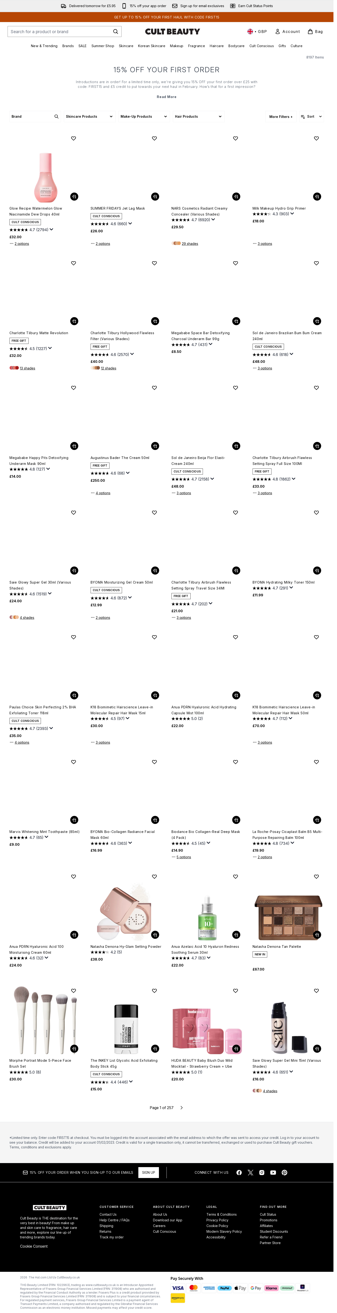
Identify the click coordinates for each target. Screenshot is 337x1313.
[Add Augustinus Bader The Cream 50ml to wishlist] (154, 387)
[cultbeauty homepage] (172, 31)
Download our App (167, 1220)
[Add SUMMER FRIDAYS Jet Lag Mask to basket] (155, 197)
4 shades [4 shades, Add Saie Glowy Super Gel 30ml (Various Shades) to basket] (27, 618)
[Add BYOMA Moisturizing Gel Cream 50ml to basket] (155, 571)
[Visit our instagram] (261, 1172)
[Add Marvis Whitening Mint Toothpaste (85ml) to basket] (74, 820)
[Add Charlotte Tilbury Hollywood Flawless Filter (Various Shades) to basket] (155, 321)
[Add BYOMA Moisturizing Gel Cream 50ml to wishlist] (154, 512)
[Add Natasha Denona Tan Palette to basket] (317, 935)
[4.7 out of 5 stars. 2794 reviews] (28, 230)
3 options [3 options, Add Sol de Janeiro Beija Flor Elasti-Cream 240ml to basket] (181, 493)
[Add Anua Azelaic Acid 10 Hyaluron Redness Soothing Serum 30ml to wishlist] (235, 876)
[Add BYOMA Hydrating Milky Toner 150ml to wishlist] (316, 512)
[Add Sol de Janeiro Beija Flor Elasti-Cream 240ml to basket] (236, 446)
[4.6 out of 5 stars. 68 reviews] (108, 473)
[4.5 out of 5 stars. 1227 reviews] (28, 348)
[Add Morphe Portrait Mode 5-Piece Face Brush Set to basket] (74, 1049)
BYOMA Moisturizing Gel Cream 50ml (122, 582)
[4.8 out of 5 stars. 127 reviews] (27, 469)
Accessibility (216, 1237)
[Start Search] (115, 31)
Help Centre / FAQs (115, 1220)
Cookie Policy (217, 1226)
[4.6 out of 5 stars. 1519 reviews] (28, 594)
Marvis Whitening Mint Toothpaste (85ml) (44, 832)
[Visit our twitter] (250, 1172)
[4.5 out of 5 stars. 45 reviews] (188, 843)
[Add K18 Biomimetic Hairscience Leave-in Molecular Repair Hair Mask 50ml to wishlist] (316, 637)
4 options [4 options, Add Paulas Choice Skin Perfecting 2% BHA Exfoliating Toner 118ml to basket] (19, 742)
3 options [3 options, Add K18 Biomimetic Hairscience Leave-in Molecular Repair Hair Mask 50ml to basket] (262, 742)
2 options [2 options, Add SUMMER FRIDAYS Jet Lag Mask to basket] (100, 243)
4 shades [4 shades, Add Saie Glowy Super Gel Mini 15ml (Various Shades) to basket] (270, 1091)
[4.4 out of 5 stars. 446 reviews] (109, 1082)
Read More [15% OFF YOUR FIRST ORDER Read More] (166, 97)
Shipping (106, 1226)
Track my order (112, 1237)
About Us (160, 1214)
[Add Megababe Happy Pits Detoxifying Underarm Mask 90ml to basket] (74, 446)
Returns (105, 1231)
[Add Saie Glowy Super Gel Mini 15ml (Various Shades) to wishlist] (316, 990)
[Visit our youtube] (273, 1172)
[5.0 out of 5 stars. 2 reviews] (187, 719)
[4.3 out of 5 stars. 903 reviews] (271, 214)
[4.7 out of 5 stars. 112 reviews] (270, 719)
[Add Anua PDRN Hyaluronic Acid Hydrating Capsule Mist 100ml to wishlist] (235, 637)
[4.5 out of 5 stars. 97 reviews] (108, 719)
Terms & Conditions (221, 1214)
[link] (287, 31)
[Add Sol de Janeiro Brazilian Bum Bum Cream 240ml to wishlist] (316, 263)
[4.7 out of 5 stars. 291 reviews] (270, 588)
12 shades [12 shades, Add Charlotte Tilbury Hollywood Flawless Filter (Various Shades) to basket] (108, 368)
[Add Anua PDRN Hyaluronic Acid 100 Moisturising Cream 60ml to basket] (74, 935)
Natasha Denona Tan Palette (277, 946)
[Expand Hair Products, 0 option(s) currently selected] (198, 116)
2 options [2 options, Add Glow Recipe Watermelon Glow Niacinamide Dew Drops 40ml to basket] (19, 243)
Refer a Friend (271, 1237)
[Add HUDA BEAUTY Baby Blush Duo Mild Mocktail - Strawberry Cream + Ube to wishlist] (235, 990)
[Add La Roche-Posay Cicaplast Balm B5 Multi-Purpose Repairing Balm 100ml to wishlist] (316, 762)
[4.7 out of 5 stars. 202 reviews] (189, 604)
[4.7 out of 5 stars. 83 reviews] (188, 958)
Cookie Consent (34, 1246)
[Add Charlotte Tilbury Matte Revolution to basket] (74, 321)
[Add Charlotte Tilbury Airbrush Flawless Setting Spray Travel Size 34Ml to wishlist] (235, 512)
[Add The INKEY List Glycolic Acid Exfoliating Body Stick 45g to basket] (155, 1049)
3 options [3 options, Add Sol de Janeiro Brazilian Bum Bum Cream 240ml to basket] (262, 368)
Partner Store (270, 1243)
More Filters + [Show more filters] (281, 117)
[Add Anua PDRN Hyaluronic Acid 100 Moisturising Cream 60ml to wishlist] (73, 876)
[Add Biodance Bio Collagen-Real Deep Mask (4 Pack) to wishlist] (235, 762)
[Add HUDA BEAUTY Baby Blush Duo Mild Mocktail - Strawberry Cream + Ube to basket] (236, 1049)
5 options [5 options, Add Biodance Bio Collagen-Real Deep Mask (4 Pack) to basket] (181, 857)
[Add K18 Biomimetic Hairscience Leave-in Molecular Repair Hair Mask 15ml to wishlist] (154, 637)
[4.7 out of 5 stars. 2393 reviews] (28, 729)
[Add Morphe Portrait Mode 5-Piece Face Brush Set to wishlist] (73, 990)
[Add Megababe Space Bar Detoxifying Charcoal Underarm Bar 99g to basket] (236, 321)
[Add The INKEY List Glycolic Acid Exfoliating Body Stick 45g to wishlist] (154, 990)
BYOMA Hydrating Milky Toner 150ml (284, 582)
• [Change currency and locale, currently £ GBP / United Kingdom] (257, 31)
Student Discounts (274, 1231)
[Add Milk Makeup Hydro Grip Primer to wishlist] (316, 138)
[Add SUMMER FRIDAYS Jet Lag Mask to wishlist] (154, 138)
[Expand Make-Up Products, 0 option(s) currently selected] (144, 116)
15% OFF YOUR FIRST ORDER (167, 69)
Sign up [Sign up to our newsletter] (148, 1172)
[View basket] (315, 31)
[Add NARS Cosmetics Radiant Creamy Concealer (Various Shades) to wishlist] (235, 138)
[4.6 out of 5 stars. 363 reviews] (109, 843)
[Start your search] (64, 31)
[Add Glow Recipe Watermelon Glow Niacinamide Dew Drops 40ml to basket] (74, 197)
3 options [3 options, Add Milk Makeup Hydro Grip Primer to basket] (262, 243)
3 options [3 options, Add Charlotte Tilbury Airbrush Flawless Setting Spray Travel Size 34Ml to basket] (181, 617)
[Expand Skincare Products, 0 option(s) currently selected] (89, 116)
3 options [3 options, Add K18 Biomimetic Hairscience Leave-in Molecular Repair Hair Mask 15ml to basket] (100, 742)
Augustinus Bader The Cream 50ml (120, 458)
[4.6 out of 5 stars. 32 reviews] (26, 958)
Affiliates (266, 1226)
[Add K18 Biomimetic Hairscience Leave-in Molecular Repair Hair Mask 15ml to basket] (155, 695)
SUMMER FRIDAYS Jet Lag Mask (118, 208)
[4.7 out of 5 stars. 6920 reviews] (190, 220)
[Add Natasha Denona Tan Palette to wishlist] (316, 876)
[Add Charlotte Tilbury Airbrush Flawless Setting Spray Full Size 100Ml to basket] (317, 446)
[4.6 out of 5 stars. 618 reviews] (271, 354)
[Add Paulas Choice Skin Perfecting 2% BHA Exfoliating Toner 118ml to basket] (74, 695)
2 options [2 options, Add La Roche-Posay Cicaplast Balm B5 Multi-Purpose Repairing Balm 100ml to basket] (262, 857)
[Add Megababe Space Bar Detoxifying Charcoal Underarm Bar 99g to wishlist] (235, 263)
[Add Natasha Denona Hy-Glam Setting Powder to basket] (155, 935)
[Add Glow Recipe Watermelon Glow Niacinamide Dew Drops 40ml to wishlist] (73, 138)
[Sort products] (311, 116)
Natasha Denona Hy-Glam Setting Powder (126, 946)
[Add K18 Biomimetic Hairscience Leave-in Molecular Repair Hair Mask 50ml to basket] (317, 695)
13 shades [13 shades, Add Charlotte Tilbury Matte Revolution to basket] (27, 368)
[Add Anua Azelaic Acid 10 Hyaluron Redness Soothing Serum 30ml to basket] (236, 935)
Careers (159, 1226)
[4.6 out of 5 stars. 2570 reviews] (110, 354)
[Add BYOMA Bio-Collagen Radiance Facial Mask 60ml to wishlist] (154, 762)
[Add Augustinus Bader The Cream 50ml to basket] (155, 446)
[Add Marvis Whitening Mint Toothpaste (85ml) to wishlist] (73, 762)
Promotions (268, 1220)
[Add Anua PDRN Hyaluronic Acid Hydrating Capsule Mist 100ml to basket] (236, 695)
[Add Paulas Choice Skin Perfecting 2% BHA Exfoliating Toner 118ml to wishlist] (73, 637)
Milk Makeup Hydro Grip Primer (279, 208)
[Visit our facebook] (239, 1172)
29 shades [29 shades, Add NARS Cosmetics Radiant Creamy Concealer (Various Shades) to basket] (190, 244)
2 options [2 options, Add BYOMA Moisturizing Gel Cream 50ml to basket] (100, 617)
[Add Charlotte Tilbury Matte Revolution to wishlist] (73, 263)
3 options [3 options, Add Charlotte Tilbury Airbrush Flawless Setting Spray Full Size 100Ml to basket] (262, 493)
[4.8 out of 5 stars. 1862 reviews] (272, 479)
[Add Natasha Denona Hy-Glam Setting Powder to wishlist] (154, 876)
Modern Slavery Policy (224, 1231)
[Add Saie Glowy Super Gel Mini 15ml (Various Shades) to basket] (317, 1049)
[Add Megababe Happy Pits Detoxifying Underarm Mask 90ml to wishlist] (73, 387)
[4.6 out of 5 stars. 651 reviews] (270, 1072)
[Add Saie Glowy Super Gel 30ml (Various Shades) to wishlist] (73, 512)
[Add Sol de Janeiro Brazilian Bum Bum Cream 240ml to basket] (317, 321)
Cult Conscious (164, 1231)
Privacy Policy (217, 1220)
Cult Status (268, 1214)
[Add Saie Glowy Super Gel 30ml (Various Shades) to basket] (74, 571)
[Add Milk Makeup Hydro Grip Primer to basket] (317, 197)
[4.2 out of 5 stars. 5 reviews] (106, 952)
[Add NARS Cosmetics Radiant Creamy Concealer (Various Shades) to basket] (236, 197)
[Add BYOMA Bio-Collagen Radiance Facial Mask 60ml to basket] (155, 820)
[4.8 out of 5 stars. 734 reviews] (271, 843)
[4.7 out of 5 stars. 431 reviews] (189, 344)
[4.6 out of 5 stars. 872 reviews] (109, 598)
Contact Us (108, 1214)
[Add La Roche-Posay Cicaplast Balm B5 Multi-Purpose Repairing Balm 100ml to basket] (317, 820)
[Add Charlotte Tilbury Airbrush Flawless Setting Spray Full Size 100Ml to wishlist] (316, 387)
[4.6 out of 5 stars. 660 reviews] (109, 224)
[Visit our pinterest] (284, 1172)
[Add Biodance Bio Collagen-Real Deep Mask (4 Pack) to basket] (236, 820)
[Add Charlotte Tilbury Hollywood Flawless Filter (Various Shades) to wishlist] (154, 263)
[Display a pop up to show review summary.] (51, 229)
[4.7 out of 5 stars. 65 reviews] (26, 837)
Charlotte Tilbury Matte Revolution (38, 333)
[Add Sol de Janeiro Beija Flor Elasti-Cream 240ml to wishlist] (235, 387)
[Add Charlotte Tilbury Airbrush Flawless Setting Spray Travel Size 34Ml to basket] (236, 571)
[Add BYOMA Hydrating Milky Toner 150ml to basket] (317, 571)
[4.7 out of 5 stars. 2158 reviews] (190, 479)
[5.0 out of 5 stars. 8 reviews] (25, 1072)
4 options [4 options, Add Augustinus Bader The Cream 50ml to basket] (100, 493)
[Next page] (181, 1107)
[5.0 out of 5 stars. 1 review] (186, 1072)
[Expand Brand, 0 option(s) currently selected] (35, 116)
